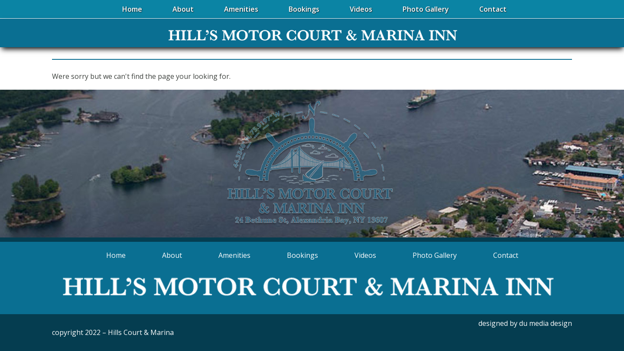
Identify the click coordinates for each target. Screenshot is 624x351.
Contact (505, 255)
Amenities (234, 255)
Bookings (302, 255)
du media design (545, 323)
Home (116, 255)
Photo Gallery (435, 255)
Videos (365, 255)
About (172, 255)
